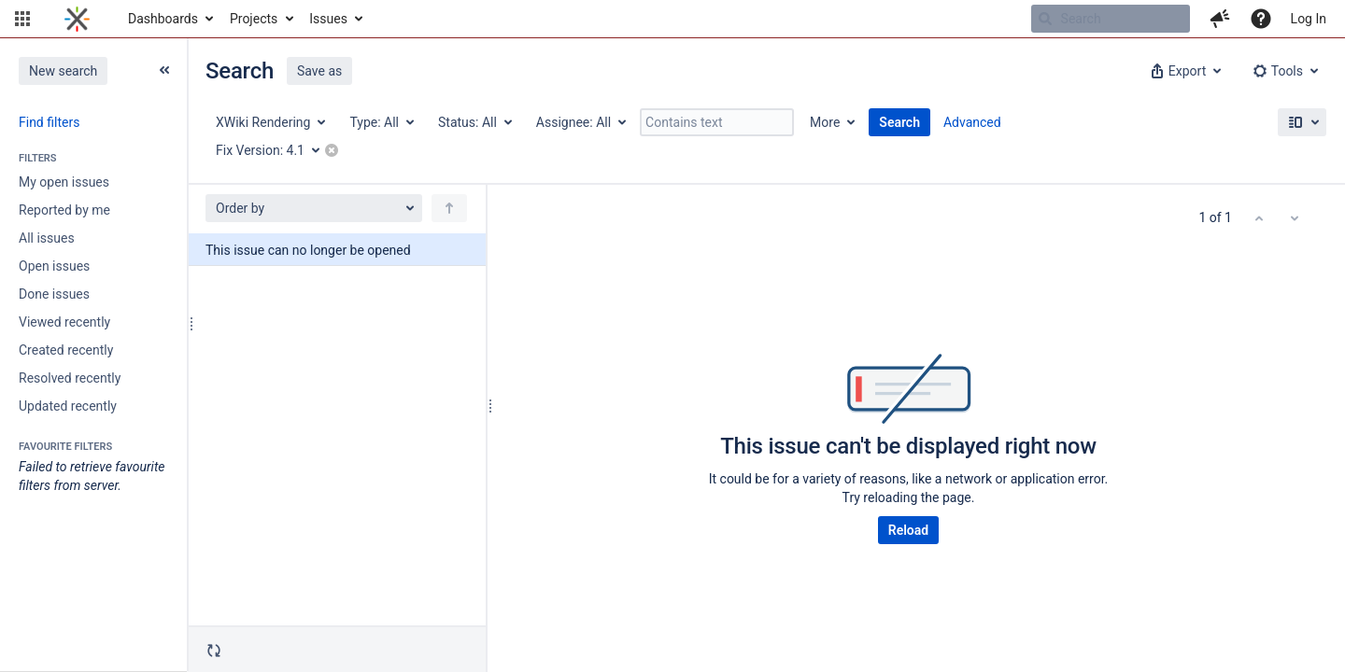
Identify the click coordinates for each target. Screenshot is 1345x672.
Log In (1308, 18)
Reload (908, 530)
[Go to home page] (77, 18)
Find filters (49, 122)
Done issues (54, 294)
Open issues (54, 266)
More (825, 122)
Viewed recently (64, 322)
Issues (328, 18)
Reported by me (64, 210)
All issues (47, 238)
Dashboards (163, 18)
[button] (22, 18)
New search (63, 70)
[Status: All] (474, 122)
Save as (319, 70)
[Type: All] (380, 122)
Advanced (972, 122)
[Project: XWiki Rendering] (269, 122)
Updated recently (68, 406)
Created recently (66, 350)
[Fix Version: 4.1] (274, 150)
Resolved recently (69, 378)
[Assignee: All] (580, 122)
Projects (253, 18)
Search (899, 122)
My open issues (64, 182)
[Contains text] (717, 122)
